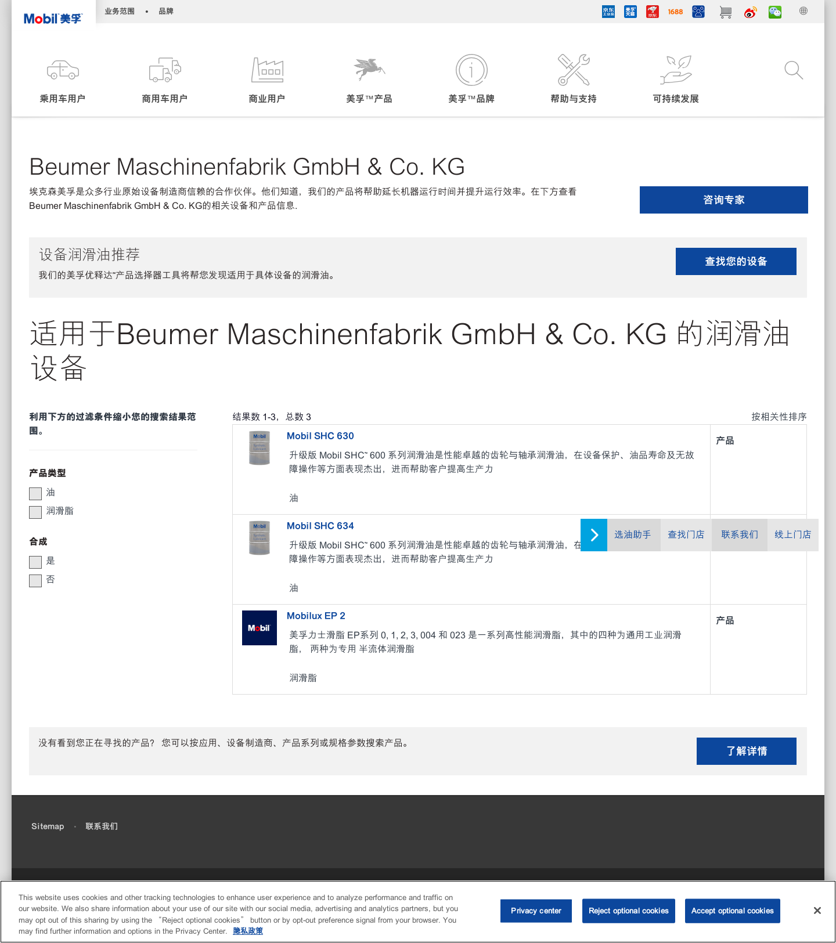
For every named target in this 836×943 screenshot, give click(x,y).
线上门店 (793, 534)
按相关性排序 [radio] (779, 416)
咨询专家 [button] (724, 200)
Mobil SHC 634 (320, 526)
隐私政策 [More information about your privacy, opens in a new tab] (248, 931)
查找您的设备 (736, 261)
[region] (418, 911)
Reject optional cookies (629, 910)
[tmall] (630, 13)
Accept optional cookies (732, 910)
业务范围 (120, 11)
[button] (63, 80)
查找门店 (686, 534)
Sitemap (47, 826)
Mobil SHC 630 (320, 436)
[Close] (817, 910)
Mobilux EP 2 (316, 615)
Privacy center (536, 910)
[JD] (653, 13)
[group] (107, 492)
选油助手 (632, 534)
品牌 (166, 11)
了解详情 (746, 751)
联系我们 (739, 534)
